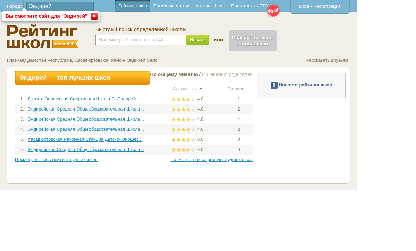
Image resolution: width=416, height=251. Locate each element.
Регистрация (357, 6)
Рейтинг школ (162, 5)
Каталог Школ (239, 5)
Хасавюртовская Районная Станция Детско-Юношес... (114, 139)
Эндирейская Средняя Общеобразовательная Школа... (115, 109)
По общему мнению (204, 74)
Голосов (268, 88)
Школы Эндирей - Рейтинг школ (72, 36)
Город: (44, 6)
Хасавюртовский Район (129, 60)
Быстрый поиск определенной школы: (171, 29)
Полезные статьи (201, 5)
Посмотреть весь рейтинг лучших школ (86, 159)
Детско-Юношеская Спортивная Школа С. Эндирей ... (114, 98)
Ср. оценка (217, 88)
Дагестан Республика (79, 60)
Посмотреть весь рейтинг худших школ (241, 159)
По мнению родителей (257, 74)
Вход (334, 6)
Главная (45, 60)
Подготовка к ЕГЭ (279, 5)
